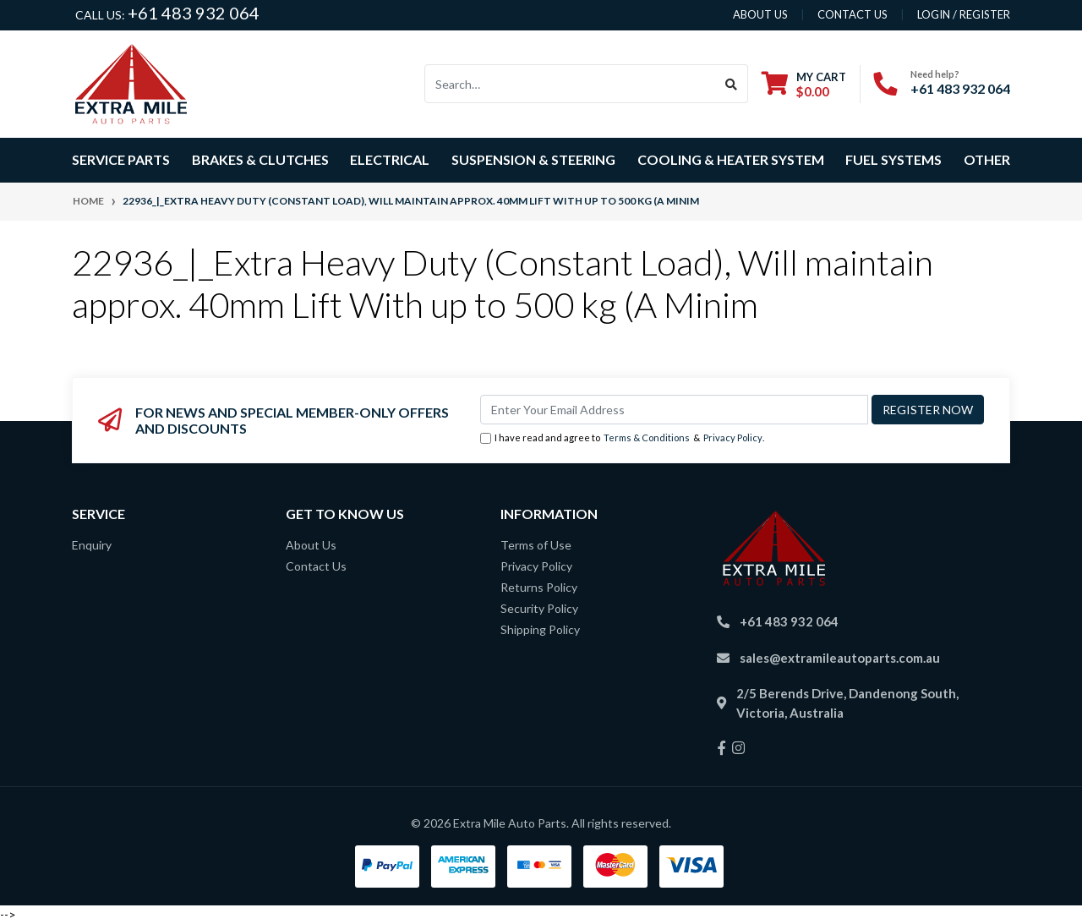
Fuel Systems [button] (893, 159)
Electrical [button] (389, 159)
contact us (852, 14)
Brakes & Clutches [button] (260, 159)
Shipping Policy (540, 629)
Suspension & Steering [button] (533, 159)
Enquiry (92, 545)
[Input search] (570, 83)
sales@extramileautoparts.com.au (840, 657)
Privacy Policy (732, 437)
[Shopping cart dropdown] (804, 84)
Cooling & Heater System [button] (730, 159)
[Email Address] (674, 409)
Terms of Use (535, 545)
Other (987, 159)
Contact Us (316, 566)
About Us (311, 545)
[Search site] (731, 83)
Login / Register (963, 14)
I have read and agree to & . (622, 438)
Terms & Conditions (647, 437)
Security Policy (539, 608)
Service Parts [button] (121, 159)
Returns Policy (538, 587)
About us (760, 14)
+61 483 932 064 (194, 13)
